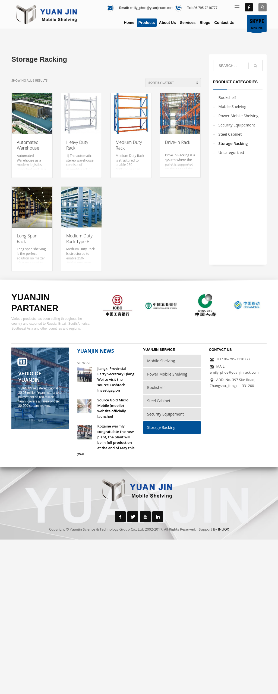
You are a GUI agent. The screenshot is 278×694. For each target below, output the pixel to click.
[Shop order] (173, 82)
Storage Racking (233, 143)
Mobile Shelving (233, 106)
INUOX (223, 529)
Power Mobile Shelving (238, 115)
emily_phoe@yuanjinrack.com (151, 8)
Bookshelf (227, 97)
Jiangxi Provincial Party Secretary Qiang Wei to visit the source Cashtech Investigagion (115, 379)
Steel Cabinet (230, 134)
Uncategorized (231, 152)
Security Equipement (237, 125)
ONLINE (256, 23)
